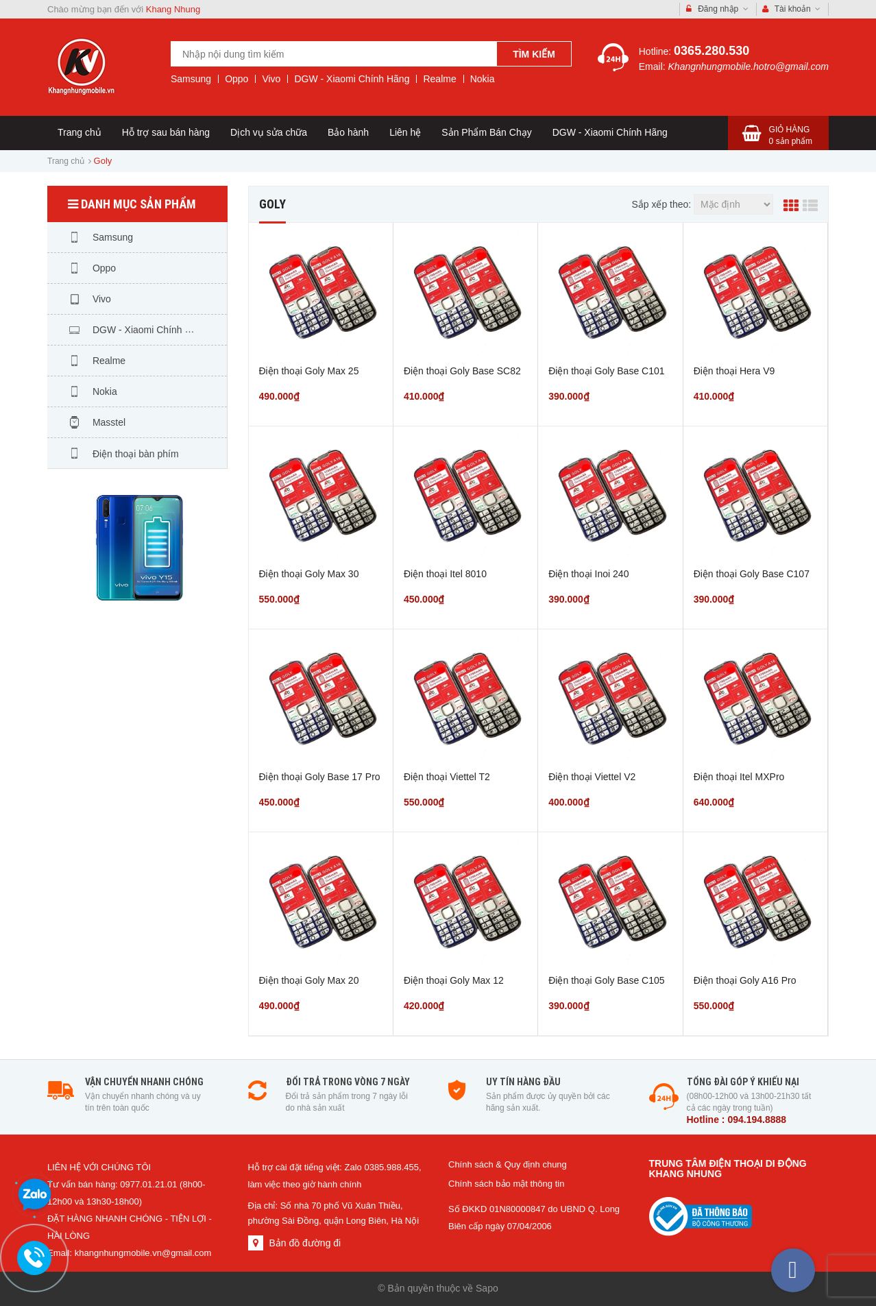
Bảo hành (348, 132)
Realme (439, 78)
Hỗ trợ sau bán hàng (166, 132)
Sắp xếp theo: (661, 204)
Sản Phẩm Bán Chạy (486, 132)
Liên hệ (405, 132)
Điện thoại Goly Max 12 (454, 980)
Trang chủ (79, 132)
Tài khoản (792, 9)
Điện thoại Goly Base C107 (752, 573)
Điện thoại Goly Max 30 (309, 573)
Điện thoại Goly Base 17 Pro (319, 776)
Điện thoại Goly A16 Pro (745, 980)
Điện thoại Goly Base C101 (606, 370)
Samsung (191, 78)
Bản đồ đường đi (305, 1242)
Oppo (236, 78)
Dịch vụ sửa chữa (268, 132)
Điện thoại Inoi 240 (588, 573)
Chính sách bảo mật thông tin (506, 1183)
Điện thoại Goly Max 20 (309, 980)
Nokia (482, 78)
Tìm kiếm (534, 54)
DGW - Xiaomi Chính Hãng (351, 78)
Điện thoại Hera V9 (734, 370)
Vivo (271, 78)
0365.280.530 (711, 51)
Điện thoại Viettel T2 (447, 776)
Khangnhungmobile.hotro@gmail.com (748, 66)
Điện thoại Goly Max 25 (309, 370)
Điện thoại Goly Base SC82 (462, 370)
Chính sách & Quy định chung (507, 1164)
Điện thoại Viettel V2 (591, 776)
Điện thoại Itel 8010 (445, 573)
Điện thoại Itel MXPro (739, 776)
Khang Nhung (173, 9)
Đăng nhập (717, 9)
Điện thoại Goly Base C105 (606, 980)
